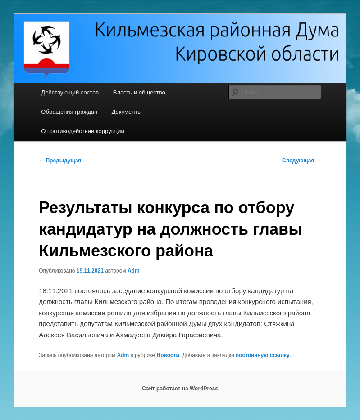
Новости (168, 355)
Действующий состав (70, 92)
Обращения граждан (69, 111)
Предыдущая (60, 160)
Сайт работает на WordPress (180, 388)
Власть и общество (139, 92)
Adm (134, 271)
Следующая (301, 160)
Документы (127, 111)
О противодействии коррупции (82, 131)
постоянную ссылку (263, 355)
